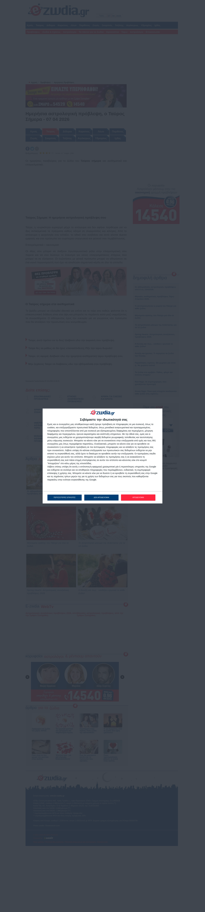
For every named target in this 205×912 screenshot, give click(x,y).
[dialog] (102, 456)
